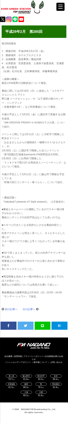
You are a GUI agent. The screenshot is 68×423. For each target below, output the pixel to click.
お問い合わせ (56, 362)
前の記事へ (11, 309)
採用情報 (18, 356)
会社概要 (8, 356)
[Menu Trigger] (60, 7)
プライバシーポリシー (34, 356)
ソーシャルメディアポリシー (18, 362)
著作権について (40, 362)
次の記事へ (29, 309)
